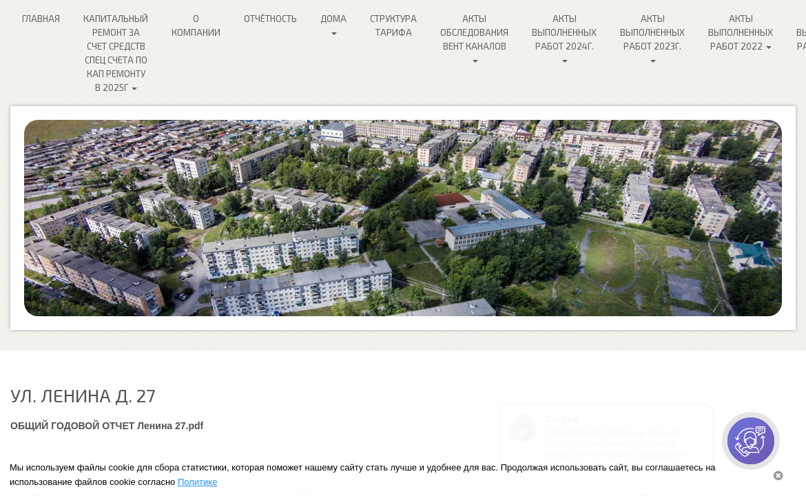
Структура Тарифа (393, 25)
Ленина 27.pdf (170, 425)
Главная (41, 18)
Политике (197, 482)
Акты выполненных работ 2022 (740, 32)
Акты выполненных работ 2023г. (652, 38)
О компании (196, 25)
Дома (333, 24)
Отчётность (270, 18)
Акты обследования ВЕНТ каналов (474, 38)
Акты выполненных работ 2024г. (564, 38)
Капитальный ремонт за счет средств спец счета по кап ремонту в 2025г (115, 53)
